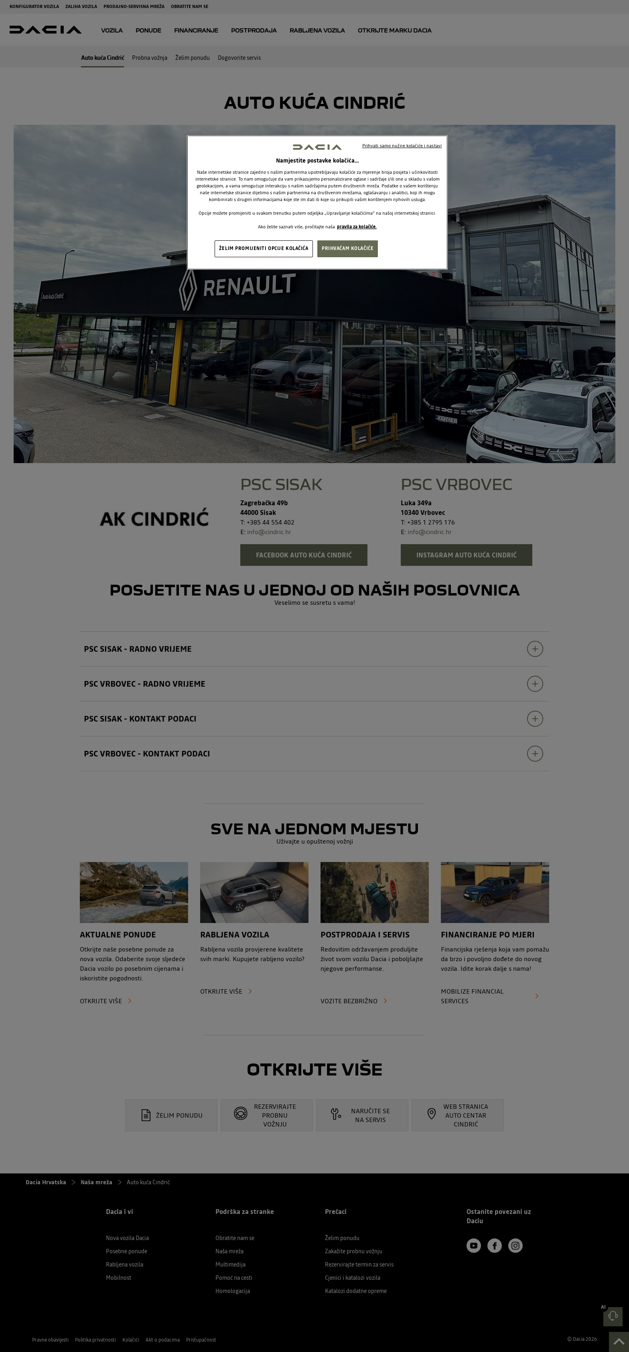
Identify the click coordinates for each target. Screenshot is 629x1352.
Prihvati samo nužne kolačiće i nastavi (402, 145)
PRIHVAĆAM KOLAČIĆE (347, 248)
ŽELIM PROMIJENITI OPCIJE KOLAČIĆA (263, 248)
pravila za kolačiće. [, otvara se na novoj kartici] (357, 227)
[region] (317, 202)
